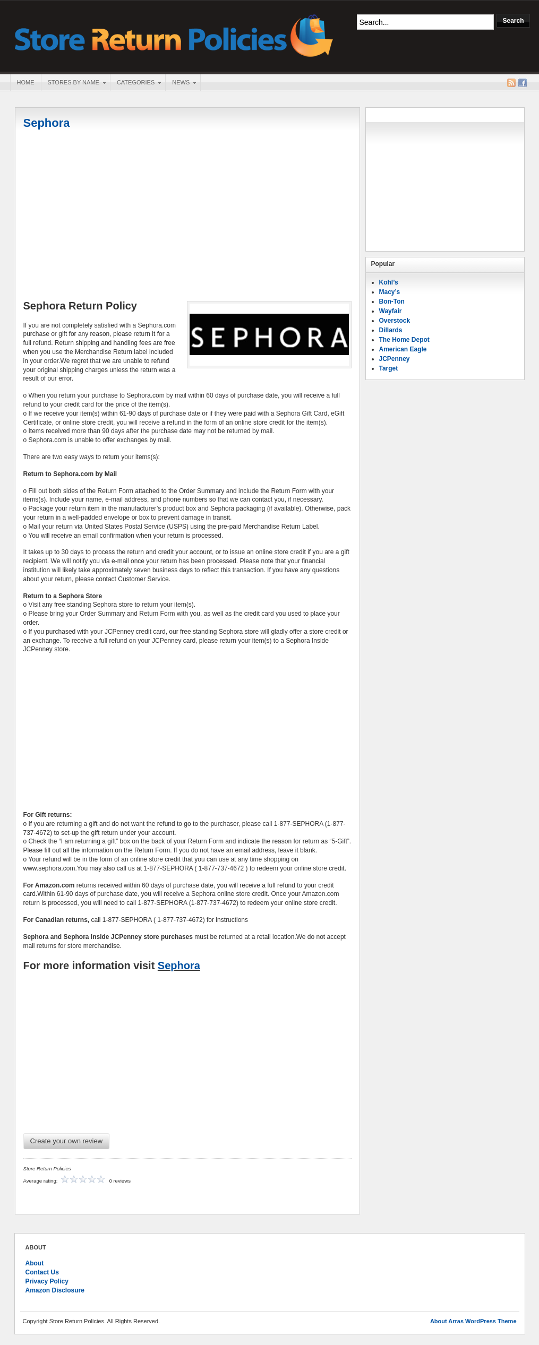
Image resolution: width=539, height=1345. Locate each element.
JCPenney (394, 359)
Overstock (394, 320)
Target (388, 368)
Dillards (391, 330)
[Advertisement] (187, 216)
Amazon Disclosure (54, 1290)
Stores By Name (73, 83)
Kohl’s (388, 282)
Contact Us (42, 1272)
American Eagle (403, 349)
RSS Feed (511, 83)
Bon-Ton (392, 301)
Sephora (46, 123)
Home (26, 82)
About (34, 1263)
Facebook (522, 83)
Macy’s (389, 292)
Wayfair (390, 311)
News (180, 83)
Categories (135, 83)
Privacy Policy (47, 1281)
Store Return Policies (174, 35)
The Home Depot (404, 339)
